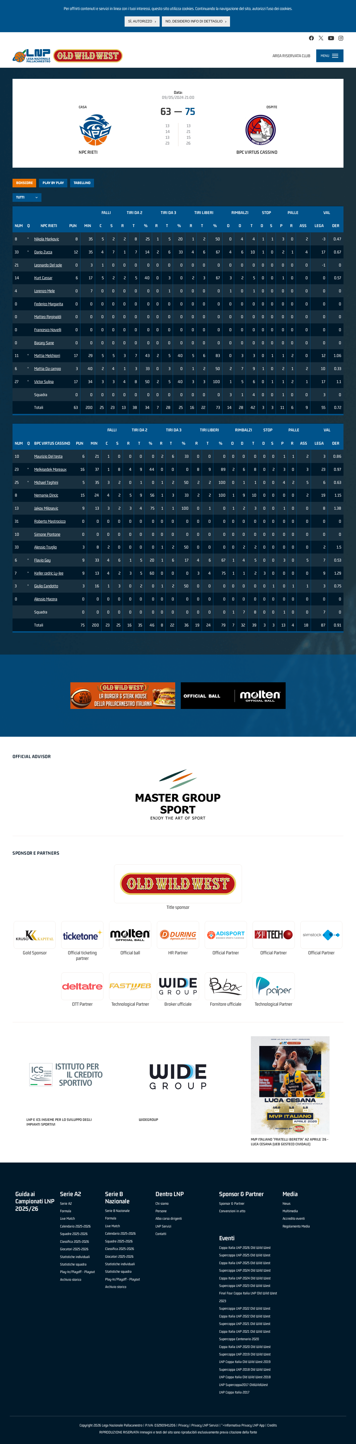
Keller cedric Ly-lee (48, 573)
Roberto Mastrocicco (50, 521)
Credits (272, 1425)
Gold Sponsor (35, 952)
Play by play (53, 183)
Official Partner (225, 952)
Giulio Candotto (46, 585)
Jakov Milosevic (46, 508)
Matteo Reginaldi (47, 316)
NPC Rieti (88, 152)
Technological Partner (130, 1004)
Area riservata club (291, 55)
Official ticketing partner (82, 955)
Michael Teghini (46, 482)
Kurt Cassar (43, 277)
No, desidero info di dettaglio (193, 21)
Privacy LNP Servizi (205, 1425)
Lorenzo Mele (44, 290)
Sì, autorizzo (140, 21)
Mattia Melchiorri (47, 355)
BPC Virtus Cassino (256, 152)
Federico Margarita (48, 303)
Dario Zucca (43, 252)
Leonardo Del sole (48, 265)
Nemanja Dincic (46, 495)
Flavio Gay (42, 560)
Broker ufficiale (178, 1004)
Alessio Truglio (45, 547)
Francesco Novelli (47, 329)
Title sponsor (178, 907)
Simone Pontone (47, 534)
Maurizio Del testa (48, 456)
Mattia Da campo (47, 368)
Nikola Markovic (46, 239)
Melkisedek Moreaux (50, 469)
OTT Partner (82, 1004)
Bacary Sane (44, 342)
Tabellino (82, 183)
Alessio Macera (45, 599)
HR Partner (178, 952)
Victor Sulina (44, 381)
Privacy (183, 1425)
